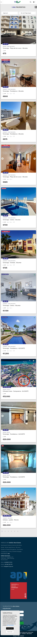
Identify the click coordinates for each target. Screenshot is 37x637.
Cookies (24, 633)
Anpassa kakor (10, 631)
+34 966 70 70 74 (8, 562)
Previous (2, 30)
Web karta (29, 633)
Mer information (10, 625)
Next (34, 30)
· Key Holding (20, 549)
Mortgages (18, 551)
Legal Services (12, 547)
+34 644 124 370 (8, 564)
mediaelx (22, 636)
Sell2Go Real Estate (17, 2)
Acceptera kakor (10, 628)
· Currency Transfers (12, 551)
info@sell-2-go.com (8, 566)
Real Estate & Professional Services (8, 545)
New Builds (19, 545)
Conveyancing (4, 551)
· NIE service (18, 547)
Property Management (11, 549)
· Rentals (6, 547)
